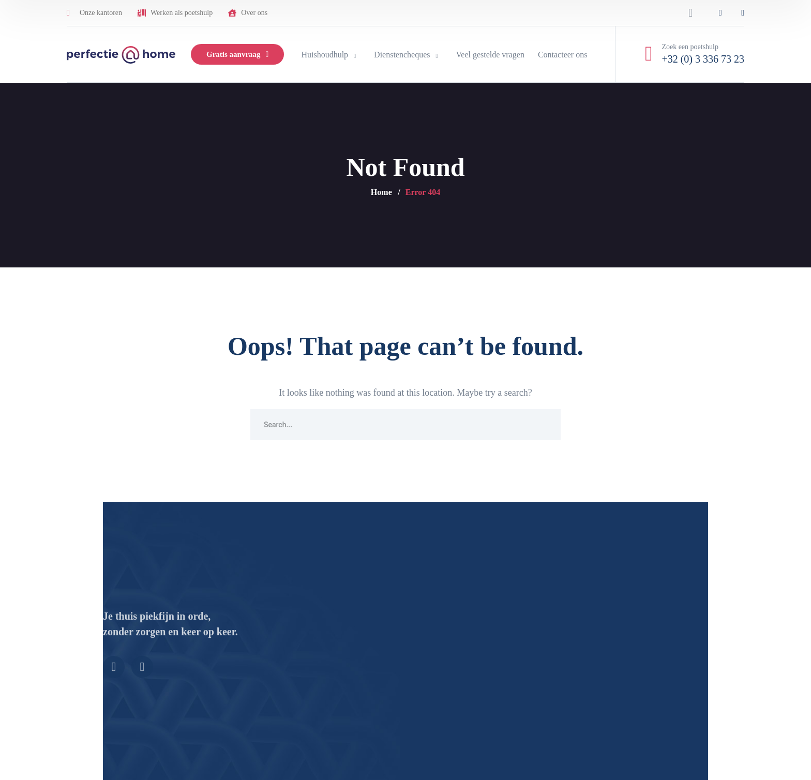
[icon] (720, 13)
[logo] (121, 54)
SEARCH (545, 425)
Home (381, 192)
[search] (690, 13)
